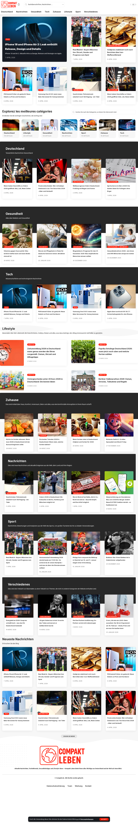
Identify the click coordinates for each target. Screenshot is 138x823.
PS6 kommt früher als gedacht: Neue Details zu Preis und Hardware (15, 99)
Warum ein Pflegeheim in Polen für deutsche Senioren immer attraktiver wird (51, 261)
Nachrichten (78, 92)
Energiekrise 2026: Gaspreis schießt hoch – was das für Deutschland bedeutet (19, 646)
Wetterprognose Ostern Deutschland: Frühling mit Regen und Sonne (84, 193)
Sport (76, 45)
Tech (7, 35)
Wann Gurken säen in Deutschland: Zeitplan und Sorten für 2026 (85, 457)
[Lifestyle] (30, 130)
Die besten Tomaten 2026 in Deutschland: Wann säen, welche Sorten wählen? (52, 457)
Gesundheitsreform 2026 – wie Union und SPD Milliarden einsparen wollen (120, 261)
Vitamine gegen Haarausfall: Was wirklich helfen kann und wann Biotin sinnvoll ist (17, 261)
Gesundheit (48, 138)
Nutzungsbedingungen (88, 819)
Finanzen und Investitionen (117, 45)
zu (77, 819)
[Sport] (88, 130)
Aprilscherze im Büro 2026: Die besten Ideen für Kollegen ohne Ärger (120, 193)
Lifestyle (27, 138)
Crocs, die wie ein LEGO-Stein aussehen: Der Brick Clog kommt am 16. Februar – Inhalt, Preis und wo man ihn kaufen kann (119, 649)
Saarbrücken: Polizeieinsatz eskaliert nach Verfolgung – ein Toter (85, 99)
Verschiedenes (12, 640)
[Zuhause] (107, 130)
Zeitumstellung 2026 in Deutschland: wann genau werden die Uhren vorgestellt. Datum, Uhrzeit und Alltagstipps (44, 365)
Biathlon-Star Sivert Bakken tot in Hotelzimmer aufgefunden (119, 581)
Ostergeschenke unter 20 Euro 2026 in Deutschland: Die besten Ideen (44, 395)
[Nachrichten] (68, 130)
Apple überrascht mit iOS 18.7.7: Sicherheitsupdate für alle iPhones (120, 324)
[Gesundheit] (49, 130)
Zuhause (105, 138)
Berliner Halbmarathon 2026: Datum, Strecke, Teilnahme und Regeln (115, 395)
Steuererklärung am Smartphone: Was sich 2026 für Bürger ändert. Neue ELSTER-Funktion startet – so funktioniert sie (119, 520)
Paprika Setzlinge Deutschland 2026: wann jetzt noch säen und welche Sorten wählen (116, 364)
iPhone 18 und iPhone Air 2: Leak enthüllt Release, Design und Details (32, 44)
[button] (104, 819)
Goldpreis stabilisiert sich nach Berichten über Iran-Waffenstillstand (119, 52)
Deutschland (112, 92)
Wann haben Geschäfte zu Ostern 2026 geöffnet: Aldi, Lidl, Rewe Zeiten (119, 99)
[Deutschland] (10, 130)
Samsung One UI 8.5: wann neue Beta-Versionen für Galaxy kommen (50, 99)
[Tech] (126, 130)
